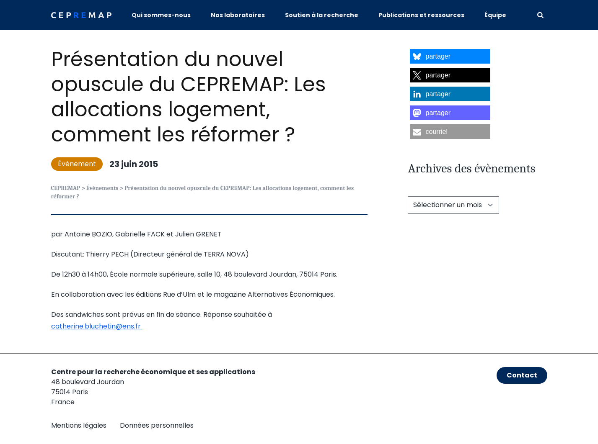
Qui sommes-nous (161, 15)
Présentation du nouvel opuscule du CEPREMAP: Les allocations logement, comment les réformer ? (188, 97)
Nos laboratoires (238, 15)
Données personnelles (157, 425)
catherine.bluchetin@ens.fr (96, 326)
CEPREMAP (65, 188)
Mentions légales (78, 425)
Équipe (495, 15)
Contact (522, 375)
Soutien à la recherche (321, 15)
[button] (450, 56)
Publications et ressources (421, 15)
